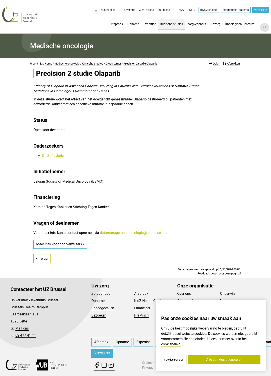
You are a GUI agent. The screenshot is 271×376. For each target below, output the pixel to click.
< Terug (42, 258)
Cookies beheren (174, 359)
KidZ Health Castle (148, 301)
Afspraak (141, 293)
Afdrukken (233, 63)
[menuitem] (130, 10)
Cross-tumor (113, 63)
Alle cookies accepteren (224, 359)
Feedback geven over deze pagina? (219, 273)
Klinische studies (92, 63)
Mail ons (22, 328)
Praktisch (141, 315)
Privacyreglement (155, 368)
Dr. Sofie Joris (53, 156)
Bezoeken (98, 315)
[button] (181, 10)
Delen (216, 63)
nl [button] (192, 9)
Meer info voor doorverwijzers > (60, 244)
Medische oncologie (66, 63)
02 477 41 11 (25, 335)
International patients (236, 9)
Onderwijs (227, 293)
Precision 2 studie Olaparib (140, 63)
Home (48, 63)
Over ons (184, 293)
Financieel (142, 308)
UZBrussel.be (105, 10)
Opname (98, 301)
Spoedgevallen (102, 308)
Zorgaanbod (100, 293)
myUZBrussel (208, 9)
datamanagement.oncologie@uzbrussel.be (133, 233)
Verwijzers (260, 9)
